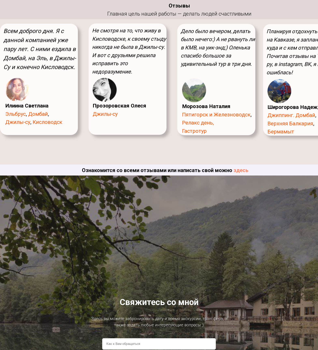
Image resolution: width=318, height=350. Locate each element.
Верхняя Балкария (290, 123)
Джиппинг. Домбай (291, 115)
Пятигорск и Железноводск (216, 115)
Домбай (38, 114)
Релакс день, (198, 123)
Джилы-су (105, 114)
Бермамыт (281, 132)
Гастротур (194, 131)
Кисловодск (47, 122)
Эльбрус (15, 114)
